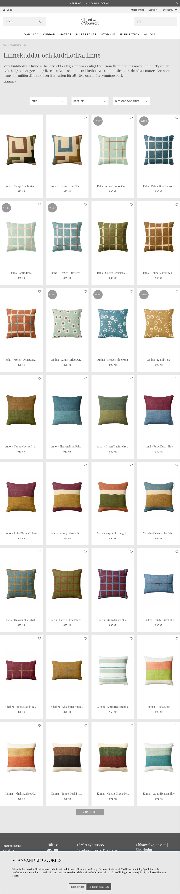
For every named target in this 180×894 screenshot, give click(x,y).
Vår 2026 (31, 34)
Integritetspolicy (12, 845)
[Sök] (24, 21)
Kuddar (49, 34)
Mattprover (86, 34)
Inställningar (77, 886)
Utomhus (108, 34)
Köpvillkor (8, 850)
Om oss (150, 34)
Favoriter (169, 9)
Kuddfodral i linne (19, 45)
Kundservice (137, 9)
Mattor (66, 34)
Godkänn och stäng (99, 886)
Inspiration (130, 34)
